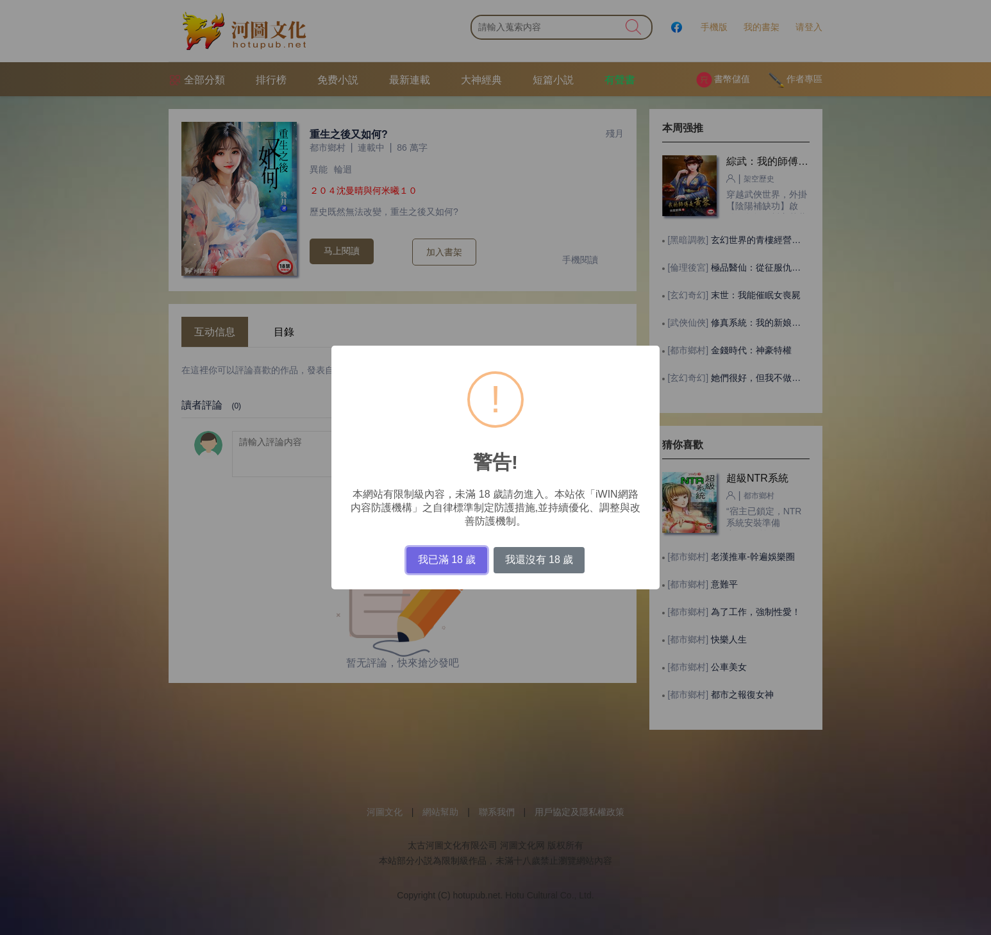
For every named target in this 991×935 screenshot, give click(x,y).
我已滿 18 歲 (447, 559)
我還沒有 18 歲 (539, 559)
